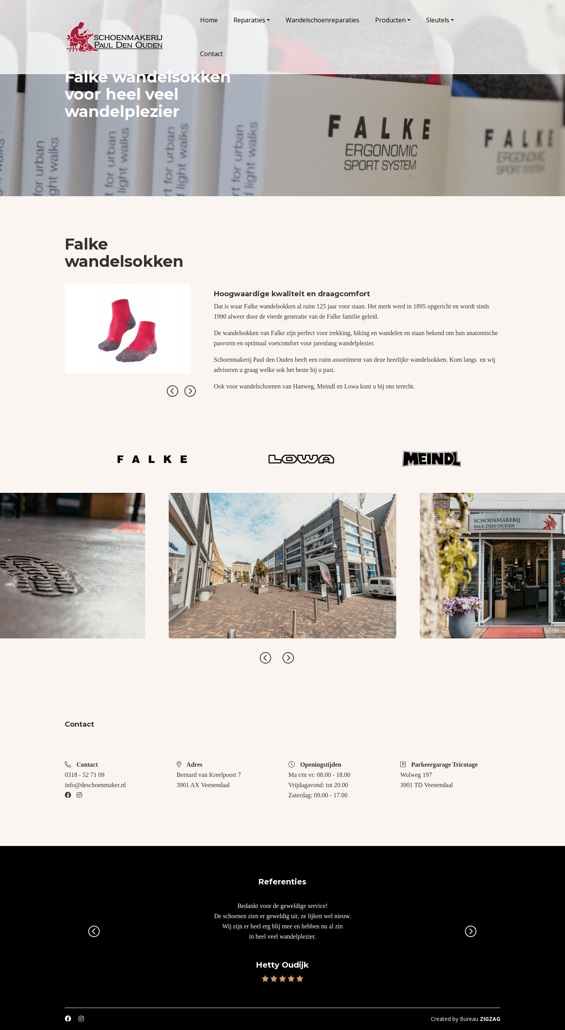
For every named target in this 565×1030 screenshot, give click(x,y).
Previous (173, 391)
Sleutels (437, 20)
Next (190, 391)
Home (209, 20)
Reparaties (249, 20)
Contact (211, 53)
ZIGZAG (490, 1019)
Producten (390, 20)
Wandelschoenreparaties (322, 20)
